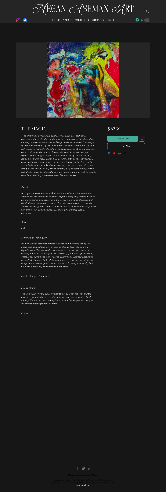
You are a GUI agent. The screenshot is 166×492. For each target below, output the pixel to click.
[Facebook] (25, 20)
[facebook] (77, 468)
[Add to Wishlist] (142, 139)
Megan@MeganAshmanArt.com (83, 475)
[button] (147, 19)
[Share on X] (124, 153)
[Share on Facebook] (109, 153)
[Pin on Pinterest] (114, 153)
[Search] (147, 11)
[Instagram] (18, 20)
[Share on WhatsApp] (119, 153)
